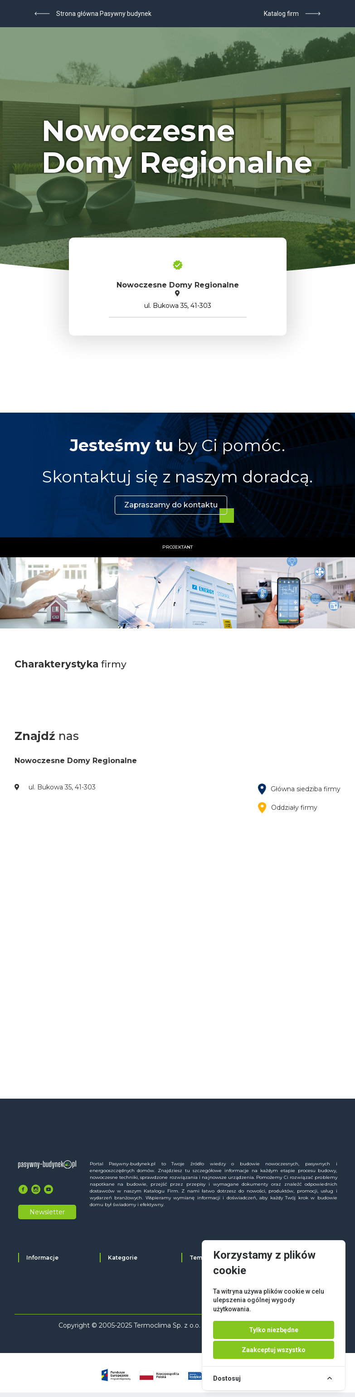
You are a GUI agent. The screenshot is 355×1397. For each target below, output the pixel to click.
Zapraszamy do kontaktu (171, 505)
